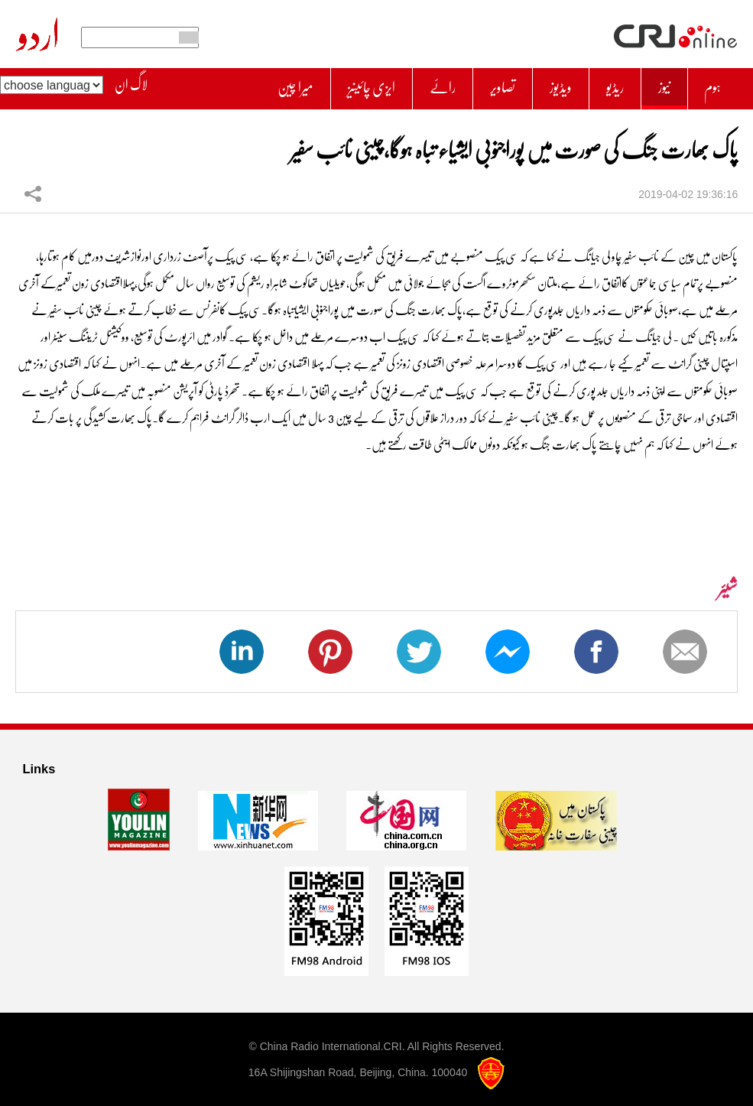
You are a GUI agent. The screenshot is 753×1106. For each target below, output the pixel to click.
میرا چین (265, 85)
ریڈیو (608, 85)
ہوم (711, 85)
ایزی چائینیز (348, 85)
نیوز (659, 85)
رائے (425, 85)
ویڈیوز (550, 85)
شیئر (33, 187)
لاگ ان (131, 85)
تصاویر (489, 85)
